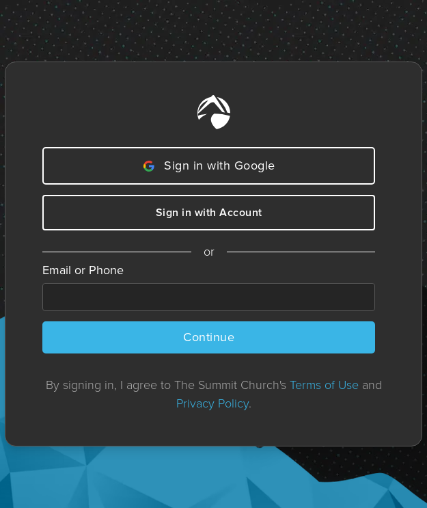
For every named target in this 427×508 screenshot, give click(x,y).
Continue (208, 337)
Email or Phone (83, 270)
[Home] (213, 112)
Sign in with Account (209, 212)
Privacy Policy (212, 403)
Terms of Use (324, 385)
